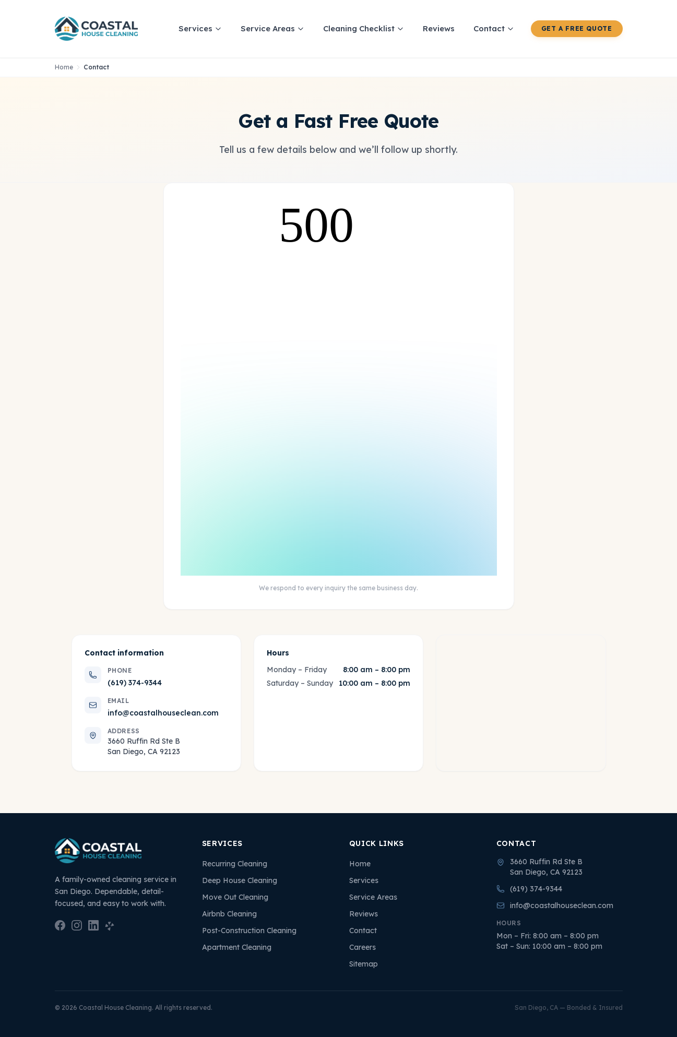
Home (64, 67)
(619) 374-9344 (135, 682)
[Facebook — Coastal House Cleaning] (60, 925)
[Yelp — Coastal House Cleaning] (110, 925)
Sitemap (363, 964)
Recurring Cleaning (234, 863)
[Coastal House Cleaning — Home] (96, 29)
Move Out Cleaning (235, 897)
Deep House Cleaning (239, 880)
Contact (493, 28)
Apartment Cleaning (236, 947)
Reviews (439, 28)
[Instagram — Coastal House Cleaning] (77, 925)
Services (200, 28)
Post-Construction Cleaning (249, 930)
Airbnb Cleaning (229, 914)
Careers (362, 947)
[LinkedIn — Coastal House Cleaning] (93, 925)
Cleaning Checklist (363, 28)
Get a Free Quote (576, 28)
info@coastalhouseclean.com (163, 713)
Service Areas (272, 28)
